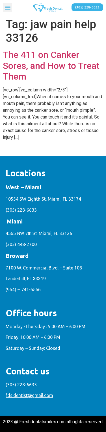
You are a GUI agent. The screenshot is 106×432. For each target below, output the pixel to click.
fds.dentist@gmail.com (29, 395)
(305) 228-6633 (21, 209)
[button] (7, 7)
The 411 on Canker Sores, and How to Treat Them (51, 65)
